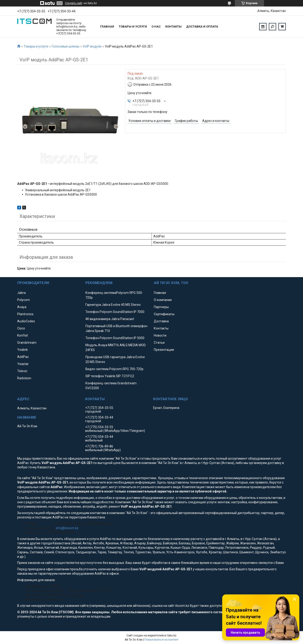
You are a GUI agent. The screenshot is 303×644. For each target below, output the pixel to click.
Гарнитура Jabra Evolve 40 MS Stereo (113, 305)
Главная (107, 26)
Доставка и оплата (202, 26)
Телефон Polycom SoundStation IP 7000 (114, 312)
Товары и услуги (133, 26)
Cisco (21, 328)
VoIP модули (92, 46)
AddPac (23, 357)
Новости (160, 335)
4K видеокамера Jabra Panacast (109, 319)
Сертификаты (164, 314)
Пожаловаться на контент (161, 639)
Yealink (22, 350)
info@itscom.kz (67, 528)
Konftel (22, 335)
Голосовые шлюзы (65, 46)
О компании (163, 300)
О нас (156, 26)
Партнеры (161, 307)
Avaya (21, 307)
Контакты (173, 26)
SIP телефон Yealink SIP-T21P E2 (109, 376)
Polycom (23, 300)
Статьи (159, 342)
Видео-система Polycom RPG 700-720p (114, 369)
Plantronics (25, 314)
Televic (22, 371)
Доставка (161, 321)
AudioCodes (26, 321)
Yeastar (23, 364)
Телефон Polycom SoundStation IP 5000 (114, 338)
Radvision (24, 378)
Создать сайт (73, 3)
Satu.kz (172, 635)
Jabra (21, 293)
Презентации (164, 350)
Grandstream (26, 342)
